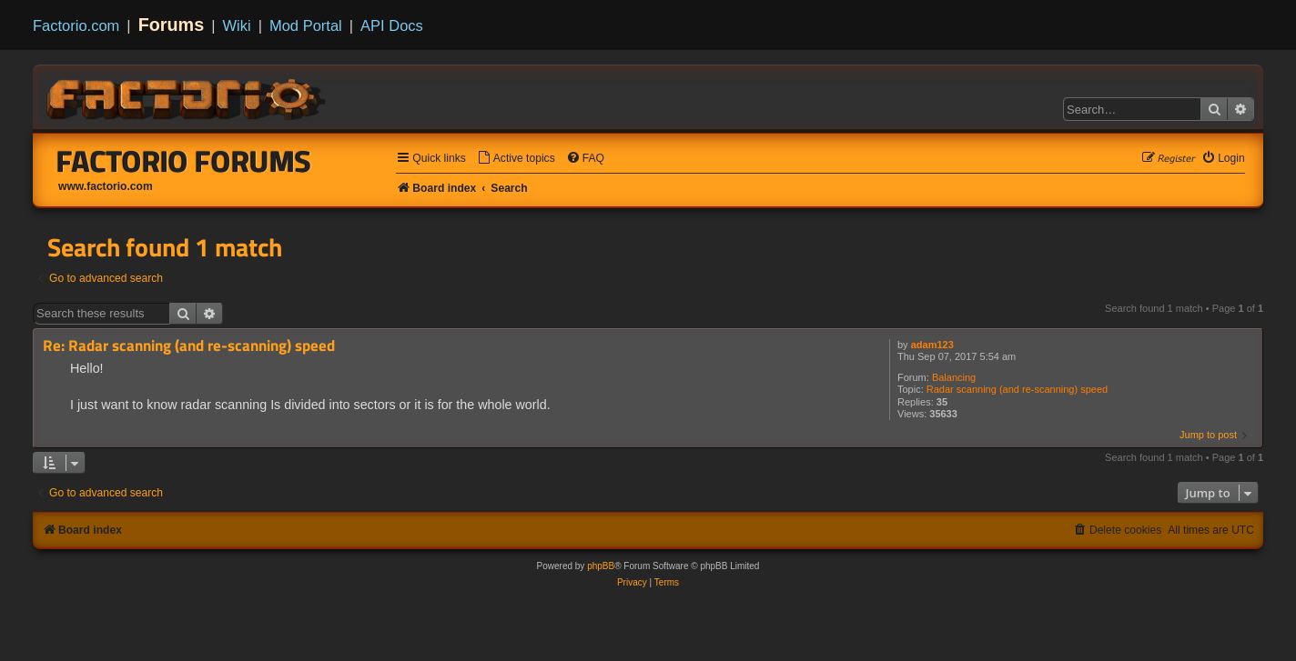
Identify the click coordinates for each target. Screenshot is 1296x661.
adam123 (932, 344)
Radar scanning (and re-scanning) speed (1017, 389)
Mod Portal (305, 25)
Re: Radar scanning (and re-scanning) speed (189, 346)
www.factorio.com (105, 186)
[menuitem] (516, 158)
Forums (171, 25)
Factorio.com (76, 25)
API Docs (391, 25)
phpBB (600, 566)
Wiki (237, 25)
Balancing (954, 377)
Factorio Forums (183, 161)
